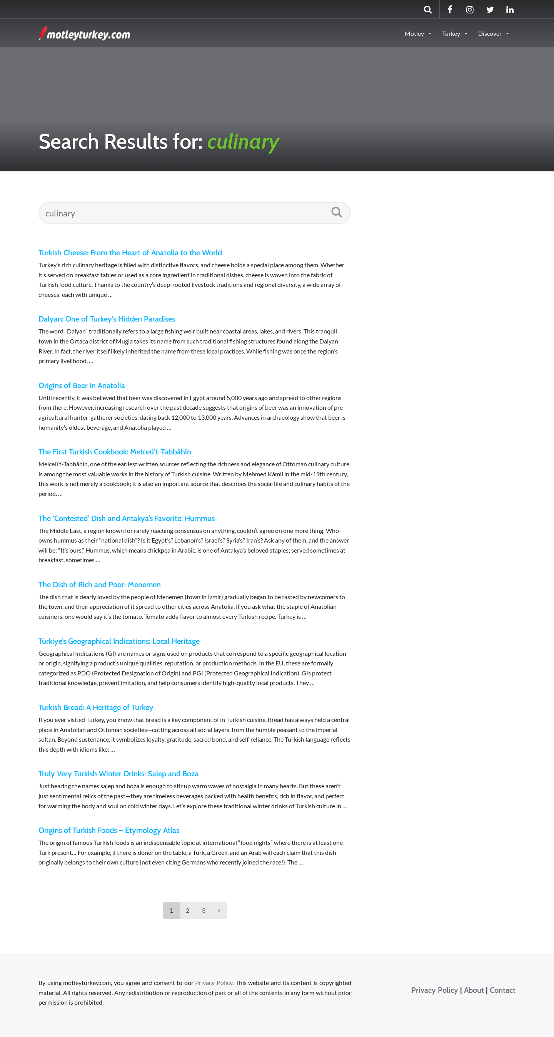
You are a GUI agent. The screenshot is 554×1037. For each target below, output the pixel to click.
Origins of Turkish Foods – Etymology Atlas (108, 830)
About (474, 990)
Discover (490, 33)
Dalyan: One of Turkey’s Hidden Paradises (106, 318)
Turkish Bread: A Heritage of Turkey (96, 707)
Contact (503, 990)
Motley (415, 33)
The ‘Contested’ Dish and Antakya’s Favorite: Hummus (126, 518)
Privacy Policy (213, 982)
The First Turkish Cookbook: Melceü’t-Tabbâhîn (114, 451)
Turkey (451, 33)
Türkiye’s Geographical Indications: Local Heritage (119, 641)
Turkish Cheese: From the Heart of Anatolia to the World (130, 252)
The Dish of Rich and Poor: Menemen (99, 584)
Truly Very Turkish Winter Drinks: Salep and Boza (118, 773)
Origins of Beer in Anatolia (81, 385)
